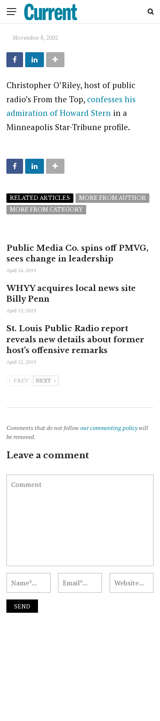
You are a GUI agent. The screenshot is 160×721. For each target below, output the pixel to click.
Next (45, 381)
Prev (19, 381)
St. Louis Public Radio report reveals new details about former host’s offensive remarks (75, 339)
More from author (112, 198)
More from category (46, 209)
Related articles (40, 198)
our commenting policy (108, 428)
